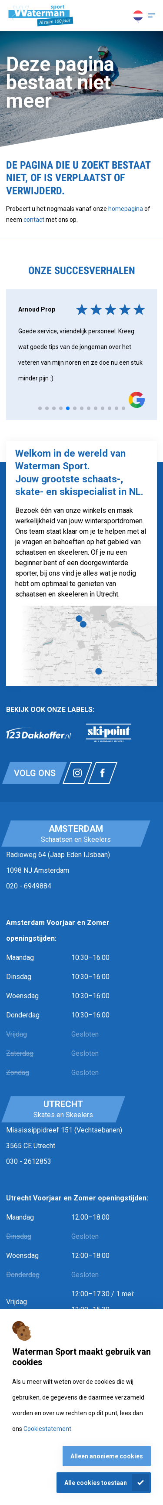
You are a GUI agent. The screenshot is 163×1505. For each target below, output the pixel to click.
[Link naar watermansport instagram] (77, 773)
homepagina (125, 208)
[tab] (40, 408)
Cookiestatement (47, 1428)
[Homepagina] (41, 16)
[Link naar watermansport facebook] (102, 773)
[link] (38, 733)
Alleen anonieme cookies (106, 1456)
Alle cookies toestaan (95, 1482)
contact (34, 219)
